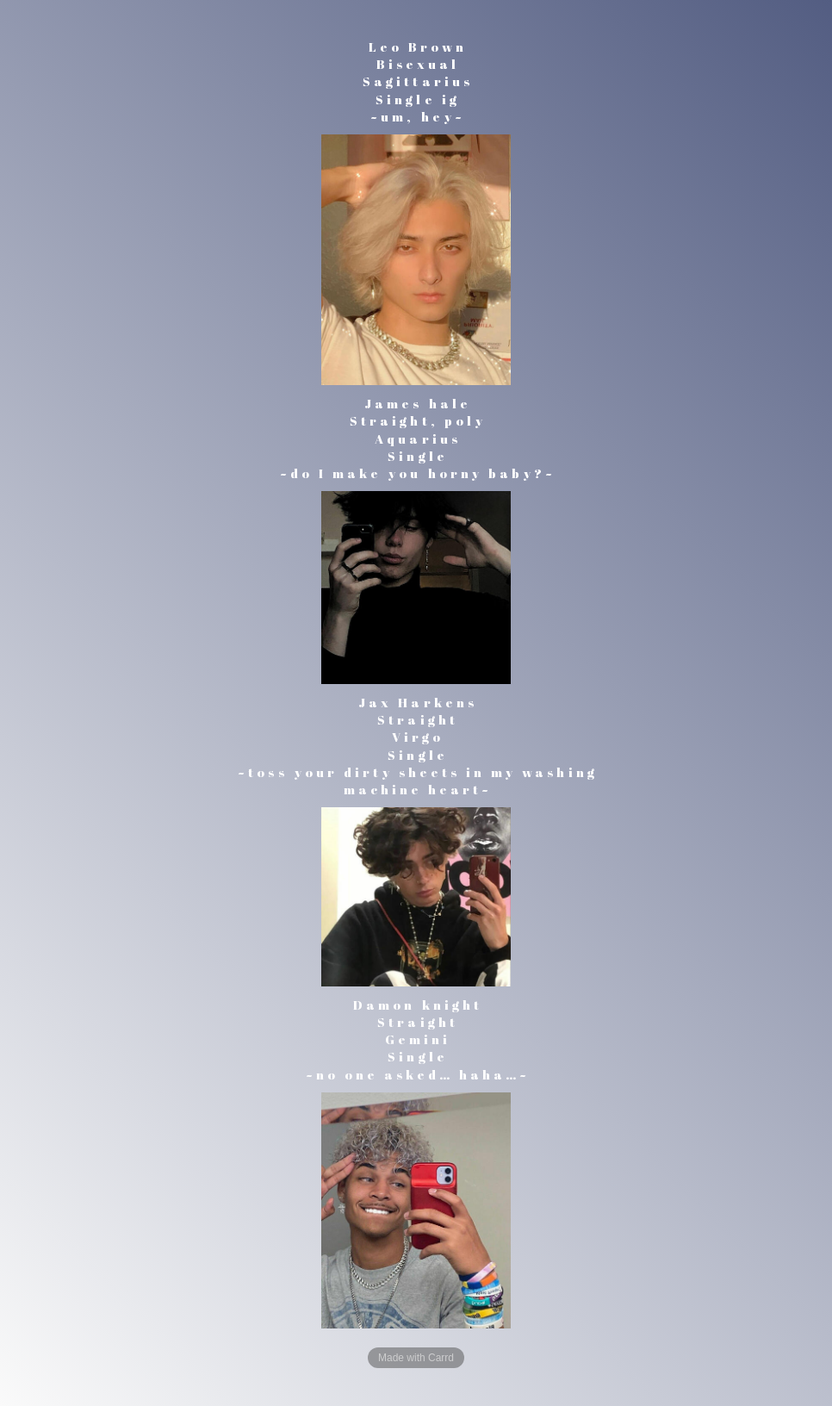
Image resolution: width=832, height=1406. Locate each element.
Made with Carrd (416, 1358)
